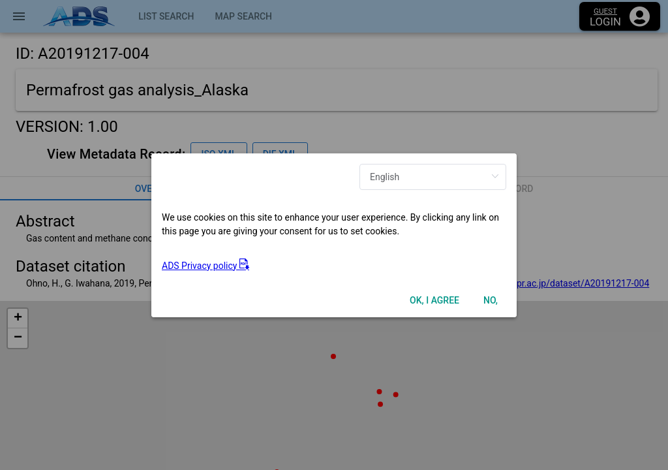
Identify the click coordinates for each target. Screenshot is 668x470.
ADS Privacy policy (205, 265)
